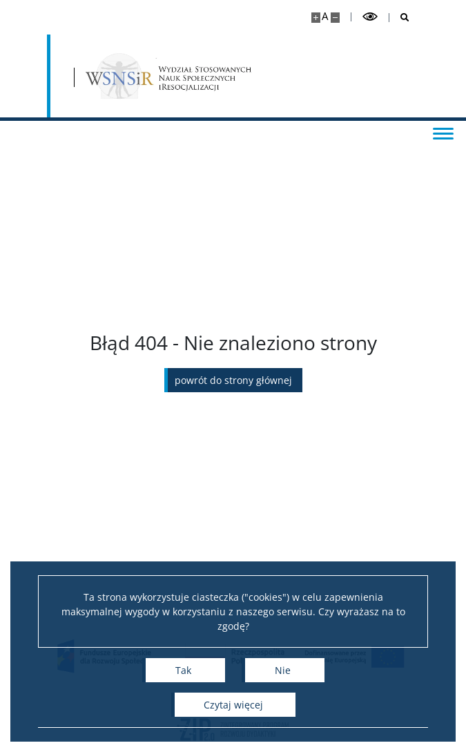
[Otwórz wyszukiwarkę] (399, 17)
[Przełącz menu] (442, 132)
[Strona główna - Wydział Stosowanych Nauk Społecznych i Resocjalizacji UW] (169, 76)
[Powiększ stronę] (315, 17)
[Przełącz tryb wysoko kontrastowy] (370, 16)
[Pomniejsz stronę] (335, 17)
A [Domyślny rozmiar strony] (325, 16)
